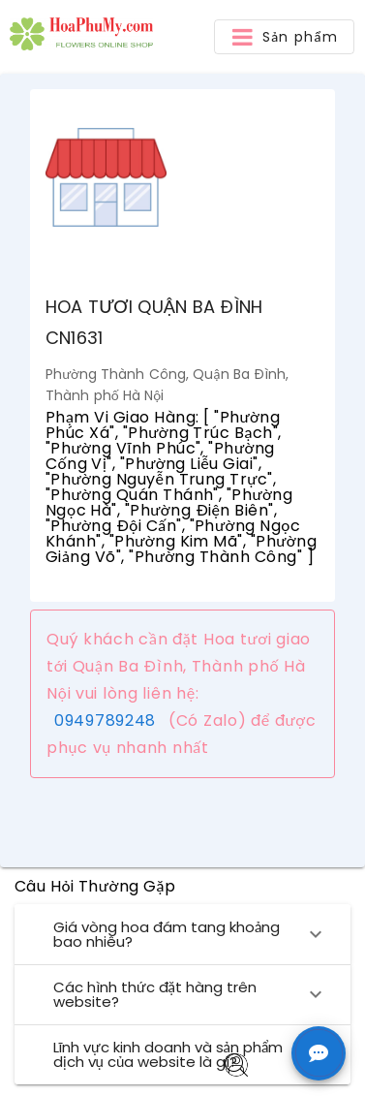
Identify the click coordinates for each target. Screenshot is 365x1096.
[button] (284, 36)
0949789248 (105, 720)
